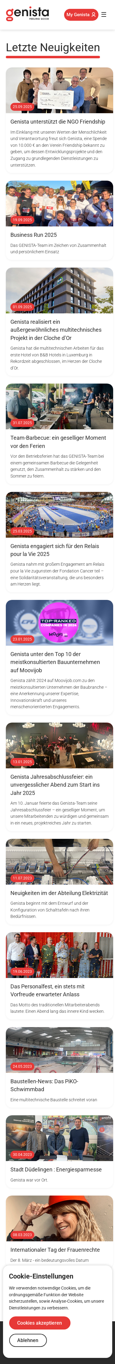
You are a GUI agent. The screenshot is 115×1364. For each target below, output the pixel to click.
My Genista (81, 14)
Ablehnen (27, 1340)
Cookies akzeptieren (39, 1323)
